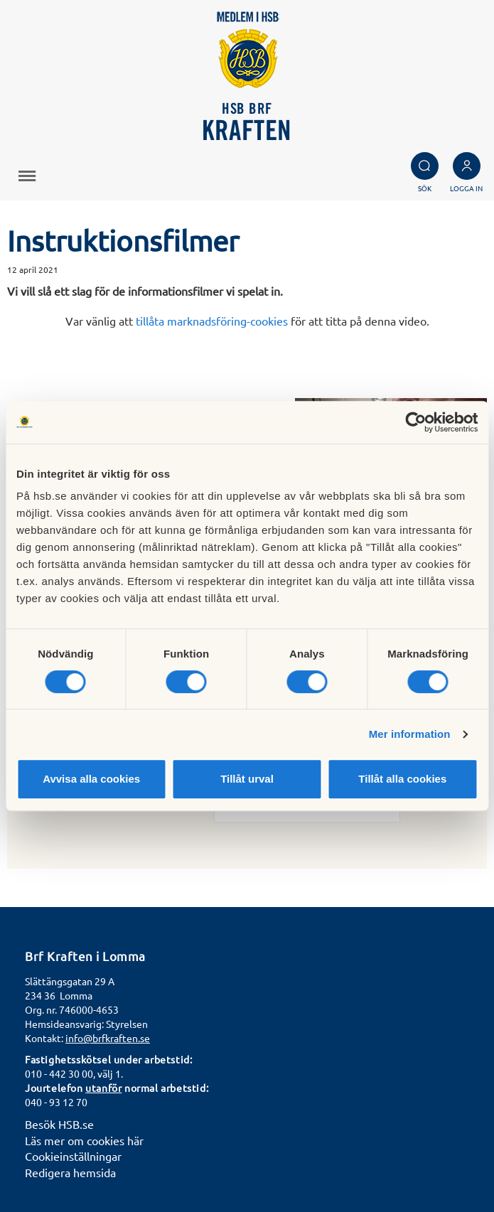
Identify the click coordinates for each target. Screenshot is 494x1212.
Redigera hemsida (70, 1172)
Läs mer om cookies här (84, 1140)
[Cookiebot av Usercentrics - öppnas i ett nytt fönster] (415, 422)
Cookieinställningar (73, 1156)
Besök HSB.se (59, 1124)
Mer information (410, 734)
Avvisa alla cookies (91, 779)
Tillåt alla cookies (402, 779)
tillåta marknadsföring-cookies (212, 320)
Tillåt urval (247, 779)
